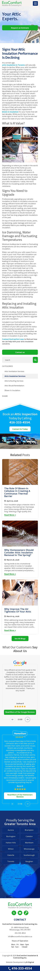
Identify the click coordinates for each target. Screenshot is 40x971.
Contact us (20, 352)
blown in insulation (10, 112)
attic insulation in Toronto (13, 65)
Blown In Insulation (12, 390)
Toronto (10, 861)
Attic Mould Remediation (14, 385)
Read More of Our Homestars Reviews (20, 796)
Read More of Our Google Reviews (20, 712)
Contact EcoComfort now (13, 339)
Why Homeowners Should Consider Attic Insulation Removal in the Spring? (19, 552)
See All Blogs (20, 638)
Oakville (10, 855)
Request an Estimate (20, 28)
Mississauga (29, 849)
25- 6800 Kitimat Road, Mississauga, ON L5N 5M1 (20, 928)
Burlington (10, 836)
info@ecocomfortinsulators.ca (20, 936)
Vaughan (29, 861)
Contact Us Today (20, 429)
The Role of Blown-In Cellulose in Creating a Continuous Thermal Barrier (17, 492)
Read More (10, 515)
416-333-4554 (20, 968)
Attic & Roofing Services (14, 381)
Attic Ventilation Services (14, 371)
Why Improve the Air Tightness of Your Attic (17, 610)
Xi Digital (30, 962)
